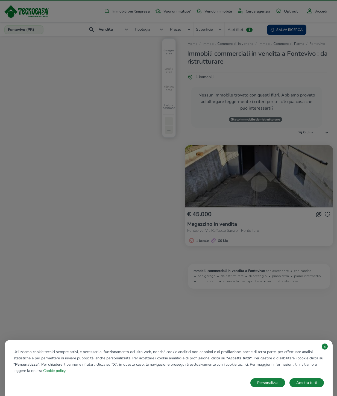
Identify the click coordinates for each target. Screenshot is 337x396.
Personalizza (267, 382)
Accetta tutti (306, 382)
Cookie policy (54, 370)
